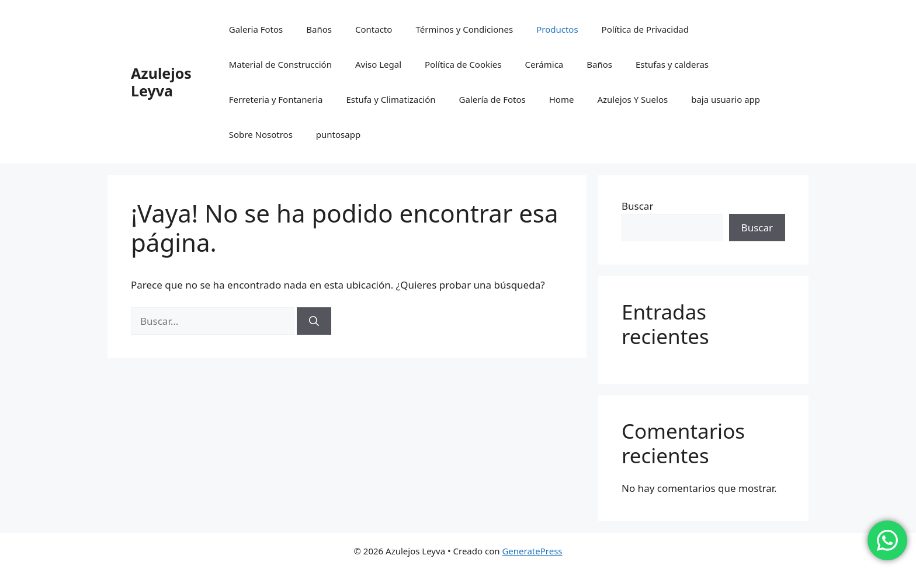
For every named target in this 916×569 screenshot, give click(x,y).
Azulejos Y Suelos (632, 99)
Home (561, 99)
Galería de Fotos (492, 99)
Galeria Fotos (256, 29)
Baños (319, 29)
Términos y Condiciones (464, 29)
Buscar (637, 206)
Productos (557, 29)
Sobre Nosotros (261, 134)
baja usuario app (725, 99)
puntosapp (338, 134)
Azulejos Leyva (161, 81)
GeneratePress (532, 551)
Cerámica (544, 64)
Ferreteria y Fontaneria (276, 99)
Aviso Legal (378, 64)
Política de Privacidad (645, 29)
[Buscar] (314, 321)
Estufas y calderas (672, 64)
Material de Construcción (280, 64)
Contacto (373, 29)
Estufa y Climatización (391, 99)
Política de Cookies (463, 64)
